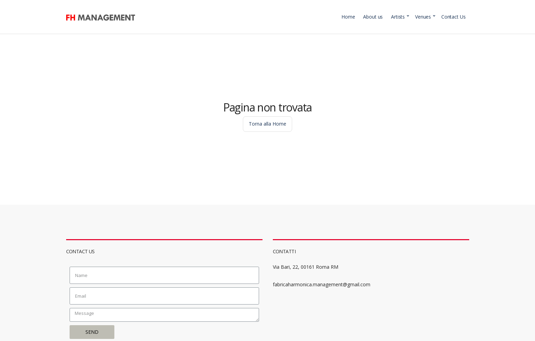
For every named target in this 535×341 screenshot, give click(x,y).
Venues (423, 16)
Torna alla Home (267, 123)
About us (373, 16)
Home (348, 16)
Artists (398, 16)
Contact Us (453, 16)
